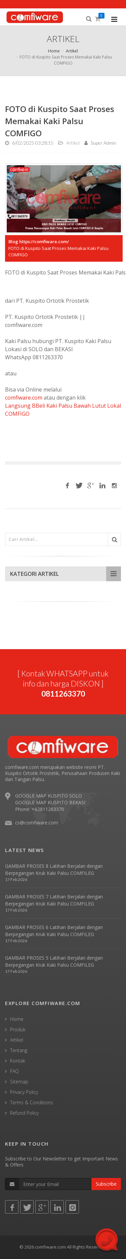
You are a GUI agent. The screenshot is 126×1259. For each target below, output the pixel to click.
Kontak (17, 1061)
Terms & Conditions (31, 1102)
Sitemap (19, 1081)
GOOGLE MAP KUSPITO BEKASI (50, 802)
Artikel (72, 51)
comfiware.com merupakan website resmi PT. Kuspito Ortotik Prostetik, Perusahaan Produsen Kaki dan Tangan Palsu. (62, 773)
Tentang (18, 1050)
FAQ (14, 1071)
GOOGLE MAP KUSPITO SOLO (48, 795)
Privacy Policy (24, 1092)
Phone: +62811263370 (39, 809)
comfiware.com (23, 397)
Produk (18, 1029)
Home (54, 51)
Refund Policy (24, 1113)
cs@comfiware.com (36, 822)
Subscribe (106, 1184)
